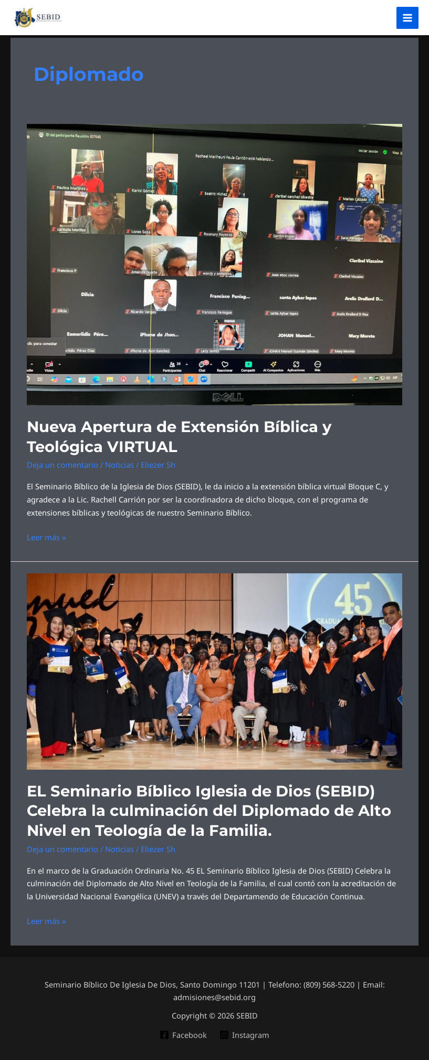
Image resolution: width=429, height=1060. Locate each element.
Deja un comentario (62, 462)
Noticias (119, 462)
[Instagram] (244, 1028)
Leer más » (46, 534)
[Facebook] (183, 1028)
